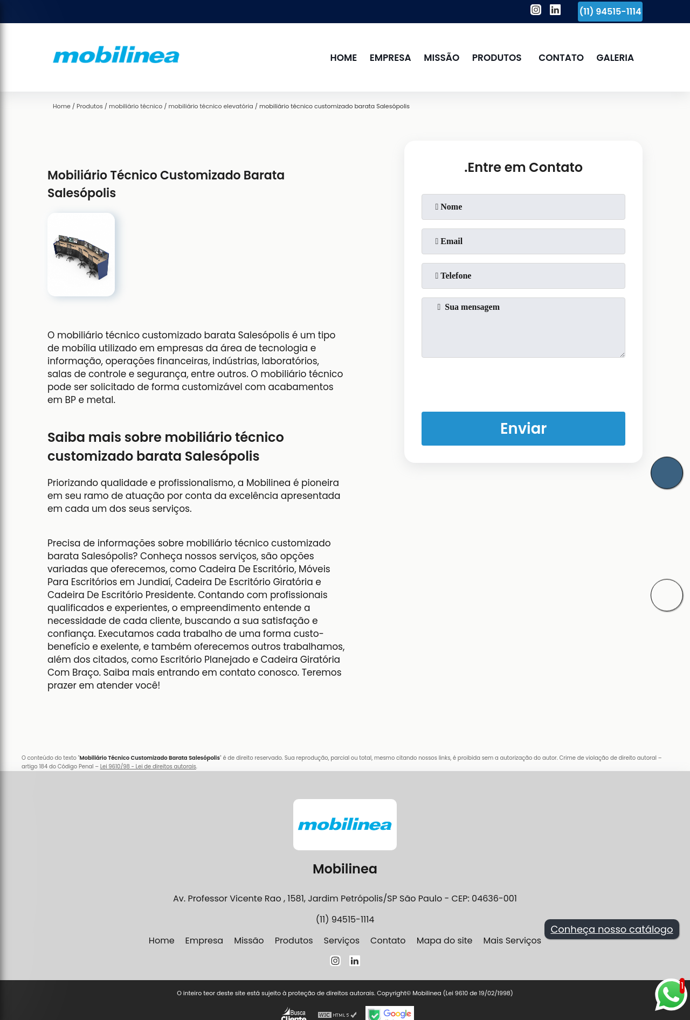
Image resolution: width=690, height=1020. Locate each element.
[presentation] (523, 383)
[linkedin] (555, 11)
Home (344, 57)
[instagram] (535, 11)
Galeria (615, 57)
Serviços (342, 940)
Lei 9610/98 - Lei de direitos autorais (148, 766)
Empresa (391, 57)
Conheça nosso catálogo (611, 929)
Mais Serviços (512, 940)
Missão (442, 57)
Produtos (497, 57)
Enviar (523, 429)
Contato (561, 57)
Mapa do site (445, 940)
